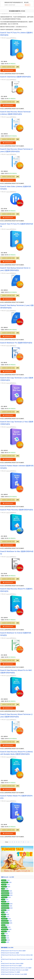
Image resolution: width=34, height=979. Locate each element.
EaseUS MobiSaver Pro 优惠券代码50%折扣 (16, 343)
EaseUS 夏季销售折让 (11, 37)
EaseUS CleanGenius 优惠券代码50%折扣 (15, 77)
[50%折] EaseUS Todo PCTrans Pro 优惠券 (11, 965)
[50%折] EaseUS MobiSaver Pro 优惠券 (10, 972)
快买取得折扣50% (8, 70)
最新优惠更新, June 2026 (7, 947)
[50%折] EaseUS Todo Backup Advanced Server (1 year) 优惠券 (16, 967)
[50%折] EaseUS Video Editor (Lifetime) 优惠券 (12, 963)
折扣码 (5, 880)
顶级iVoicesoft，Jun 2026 (7, 877)
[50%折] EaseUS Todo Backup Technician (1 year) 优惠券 (14, 970)
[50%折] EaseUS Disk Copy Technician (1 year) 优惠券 (14, 974)
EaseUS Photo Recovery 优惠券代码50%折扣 (16, 510)
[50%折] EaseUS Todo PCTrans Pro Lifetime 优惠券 (13, 950)
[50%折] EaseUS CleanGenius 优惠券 (10, 952)
